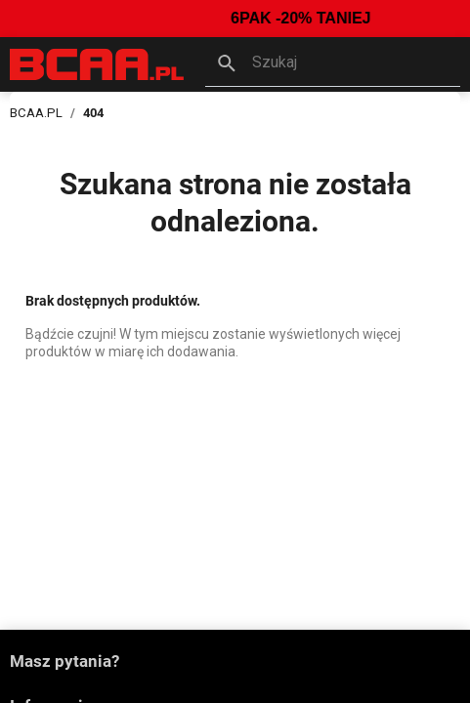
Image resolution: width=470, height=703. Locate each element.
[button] (332, 64)
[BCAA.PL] (98, 63)
